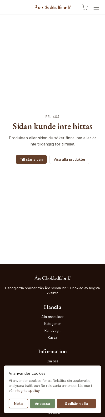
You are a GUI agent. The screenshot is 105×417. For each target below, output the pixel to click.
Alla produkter (52, 317)
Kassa (52, 337)
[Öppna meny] (96, 7)
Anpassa (42, 404)
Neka (18, 404)
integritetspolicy (27, 391)
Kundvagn (52, 330)
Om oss (52, 361)
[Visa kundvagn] (85, 7)
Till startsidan (31, 159)
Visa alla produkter (69, 159)
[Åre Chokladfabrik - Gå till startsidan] (52, 7)
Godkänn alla (76, 404)
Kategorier (52, 324)
